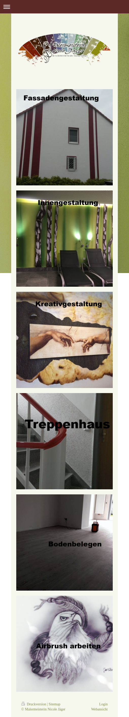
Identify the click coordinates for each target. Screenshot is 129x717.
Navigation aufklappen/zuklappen (64, 6)
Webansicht (99, 709)
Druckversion (34, 704)
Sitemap (54, 704)
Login (103, 704)
